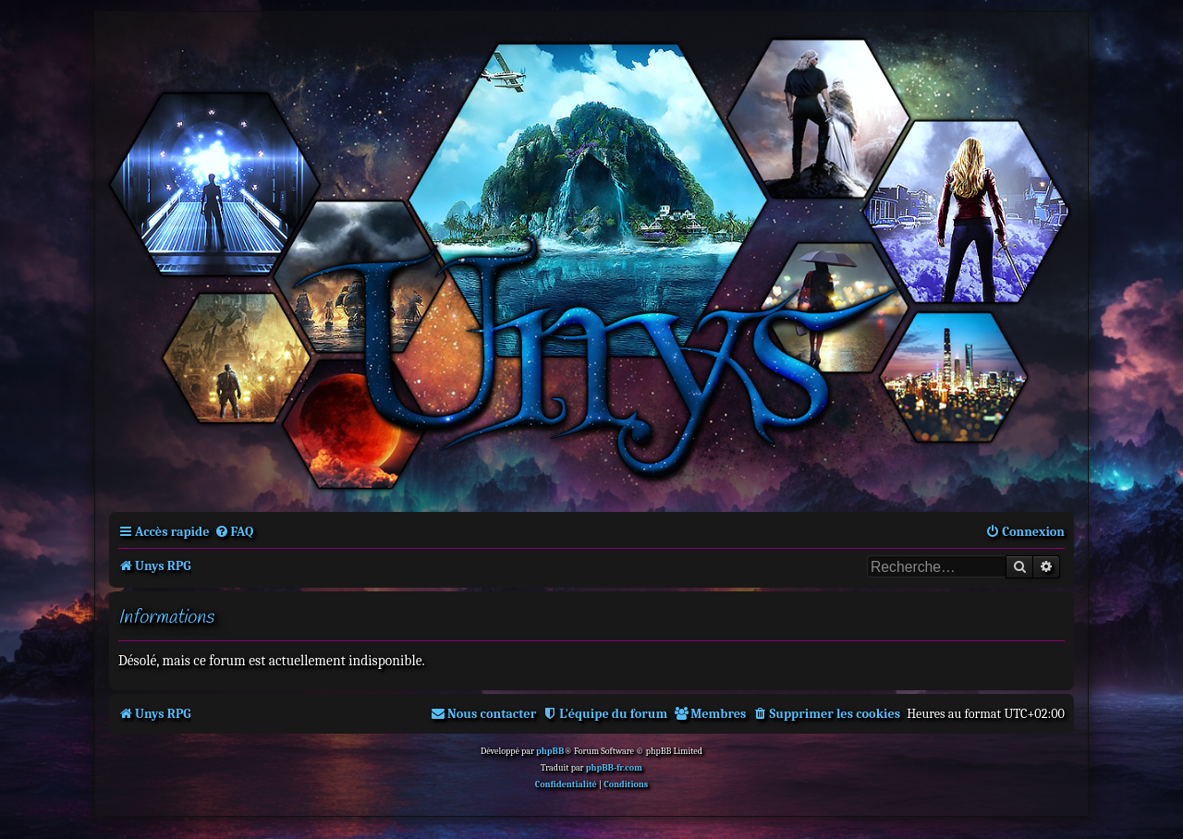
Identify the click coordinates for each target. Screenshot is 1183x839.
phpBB (550, 751)
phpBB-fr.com (614, 767)
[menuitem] (234, 531)
